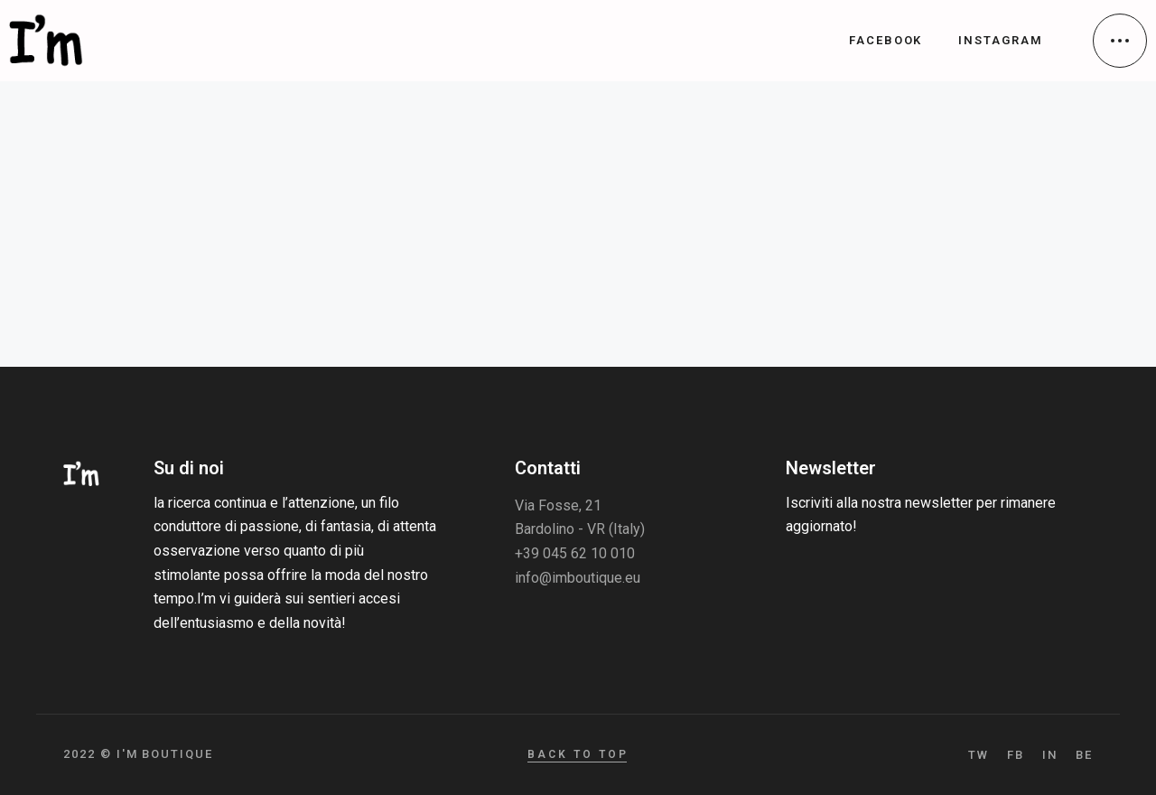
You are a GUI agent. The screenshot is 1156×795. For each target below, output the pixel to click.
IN (1050, 755)
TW (978, 755)
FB (1015, 755)
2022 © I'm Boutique (138, 754)
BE (1084, 755)
